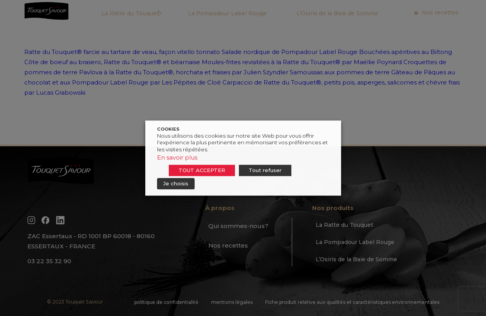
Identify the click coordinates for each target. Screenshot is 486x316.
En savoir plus (177, 157)
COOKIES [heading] (168, 129)
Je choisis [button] (175, 183)
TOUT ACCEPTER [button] (202, 170)
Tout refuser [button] (265, 170)
